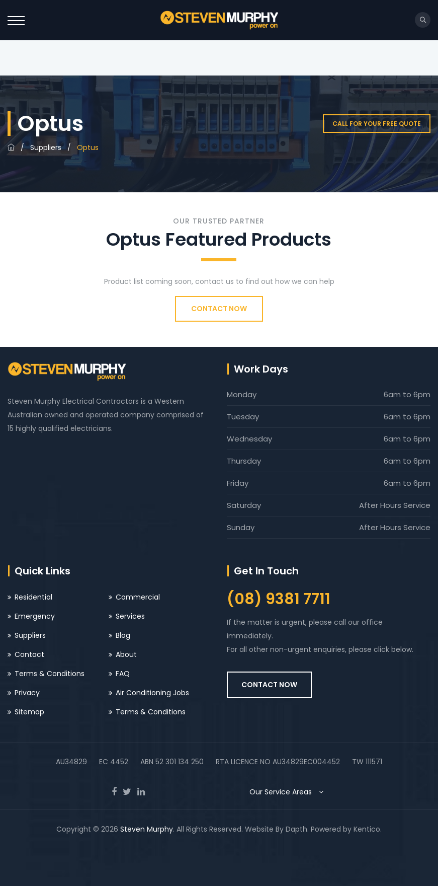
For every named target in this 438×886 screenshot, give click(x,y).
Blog (123, 635)
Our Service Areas (288, 792)
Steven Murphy (146, 829)
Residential (33, 597)
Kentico (367, 829)
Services (130, 616)
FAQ (123, 674)
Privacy (27, 693)
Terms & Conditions (49, 674)
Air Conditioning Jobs (152, 693)
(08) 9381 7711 (278, 599)
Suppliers (45, 147)
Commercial (138, 597)
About (126, 654)
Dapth (296, 829)
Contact (29, 654)
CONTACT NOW (219, 309)
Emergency (35, 616)
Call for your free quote (376, 123)
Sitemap (29, 712)
